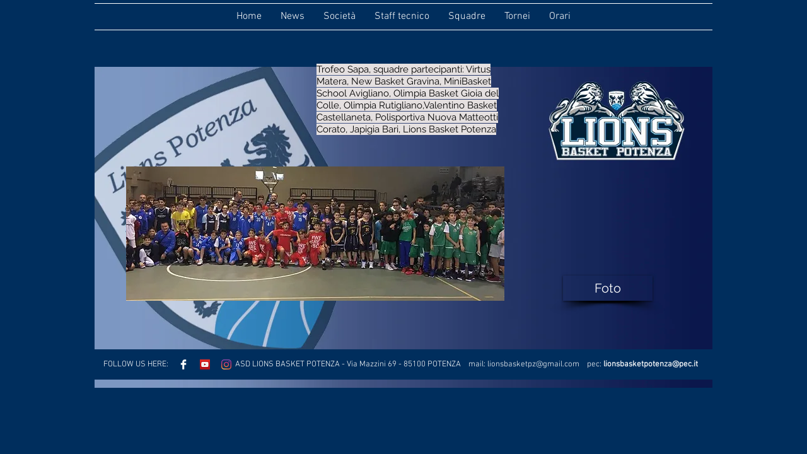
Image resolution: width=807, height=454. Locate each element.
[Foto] (608, 288)
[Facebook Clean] (183, 364)
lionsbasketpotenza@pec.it (650, 364)
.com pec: (582, 364)
